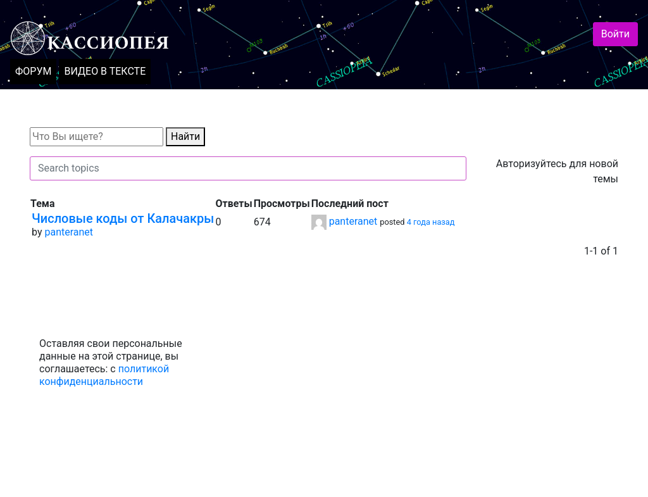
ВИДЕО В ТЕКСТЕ (105, 71)
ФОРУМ (33, 71)
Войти (615, 34)
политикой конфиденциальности (104, 375)
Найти (185, 136)
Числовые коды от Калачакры (123, 218)
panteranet (68, 232)
